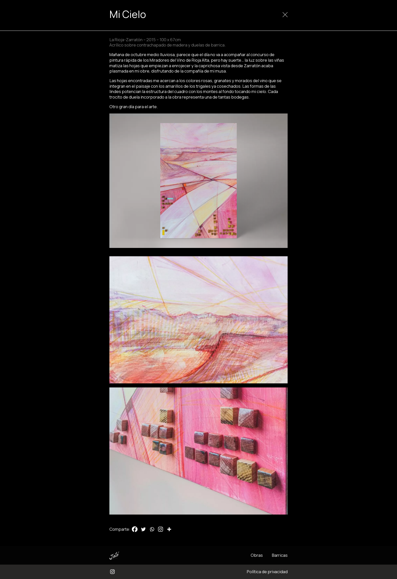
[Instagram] (160, 529)
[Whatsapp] (152, 529)
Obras (257, 555)
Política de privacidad (267, 571)
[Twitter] (143, 529)
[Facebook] (134, 529)
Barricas (280, 555)
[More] (169, 529)
